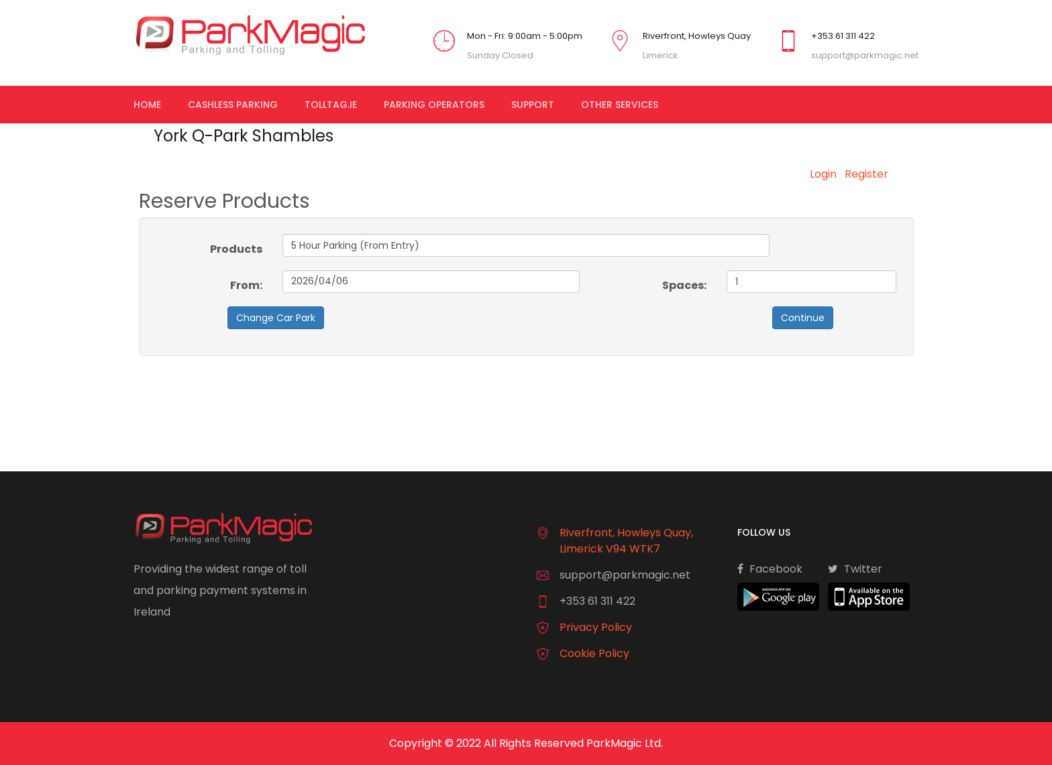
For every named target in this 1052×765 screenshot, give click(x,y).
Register (866, 174)
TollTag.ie (331, 104)
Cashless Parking (233, 104)
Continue (803, 318)
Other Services (619, 104)
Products (236, 249)
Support (532, 104)
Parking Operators (434, 104)
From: (246, 285)
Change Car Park (275, 318)
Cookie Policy (594, 653)
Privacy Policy (596, 627)
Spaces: (684, 285)
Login (823, 174)
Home (147, 104)
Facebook (769, 569)
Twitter (855, 569)
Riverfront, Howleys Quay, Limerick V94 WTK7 (626, 540)
